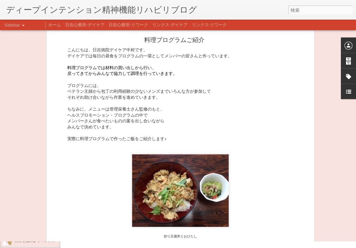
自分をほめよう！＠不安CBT (38, 241)
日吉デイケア (206, 218)
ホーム (54, 24)
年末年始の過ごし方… (33, 213)
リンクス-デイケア (170, 24)
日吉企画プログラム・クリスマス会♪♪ (45, 227)
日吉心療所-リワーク (128, 24)
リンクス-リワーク (209, 24)
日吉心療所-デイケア (85, 24)
